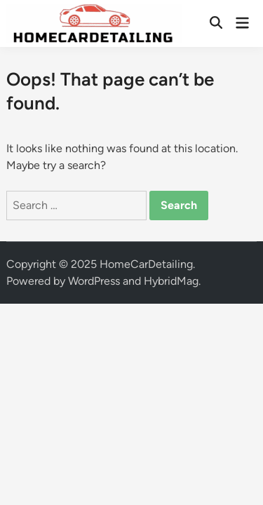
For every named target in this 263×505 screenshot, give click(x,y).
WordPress (94, 281)
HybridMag (171, 281)
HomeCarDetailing (146, 264)
